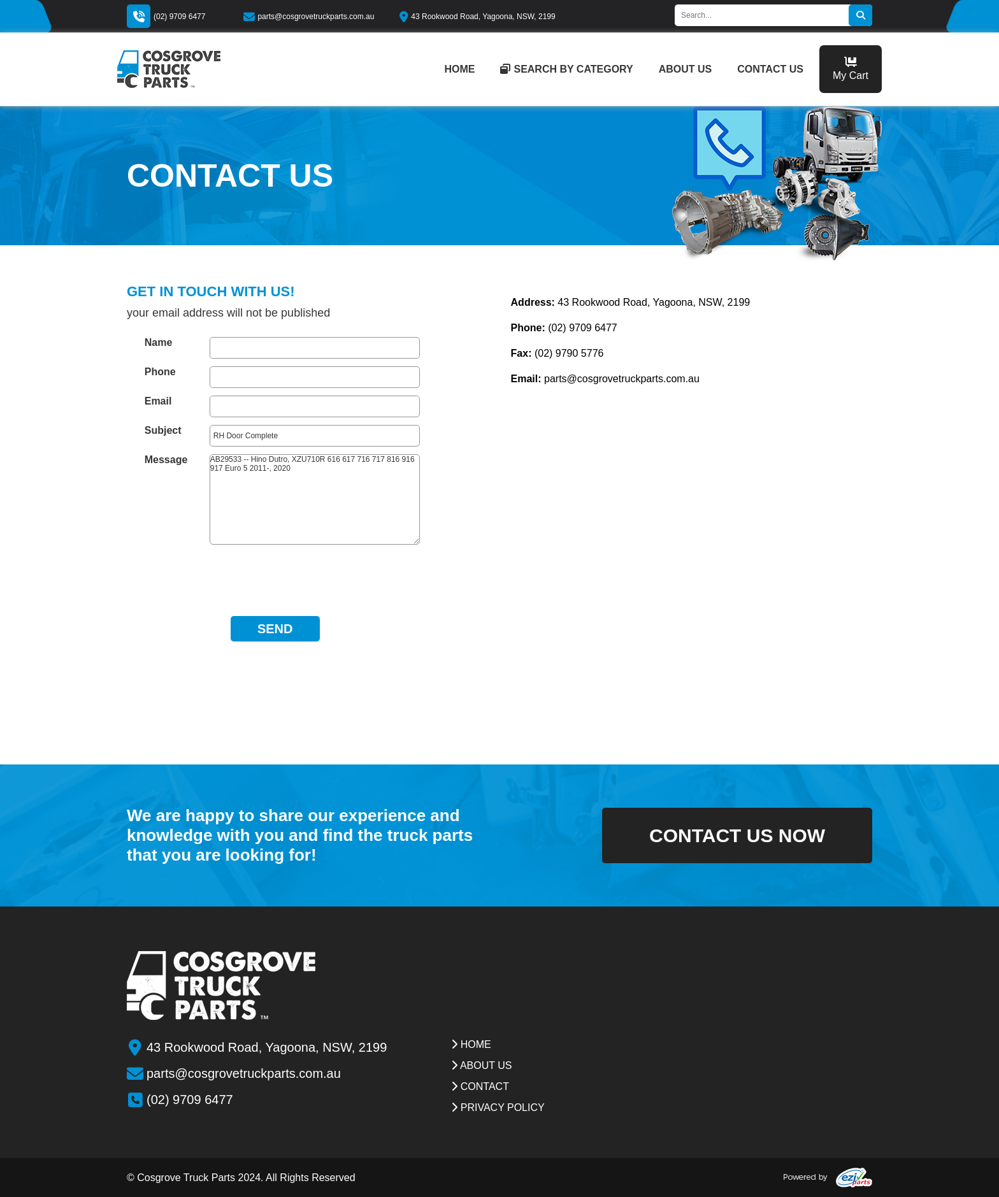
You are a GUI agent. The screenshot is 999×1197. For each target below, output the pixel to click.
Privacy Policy (497, 1107)
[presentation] (275, 577)
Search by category (566, 69)
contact (480, 1086)
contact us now (737, 835)
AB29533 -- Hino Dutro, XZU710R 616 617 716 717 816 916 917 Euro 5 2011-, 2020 (315, 499)
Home (471, 1044)
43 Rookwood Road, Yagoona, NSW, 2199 (477, 16)
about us (685, 69)
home (459, 69)
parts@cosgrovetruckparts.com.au (308, 16)
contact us (770, 69)
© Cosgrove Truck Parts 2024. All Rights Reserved (241, 1177)
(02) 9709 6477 (179, 16)
